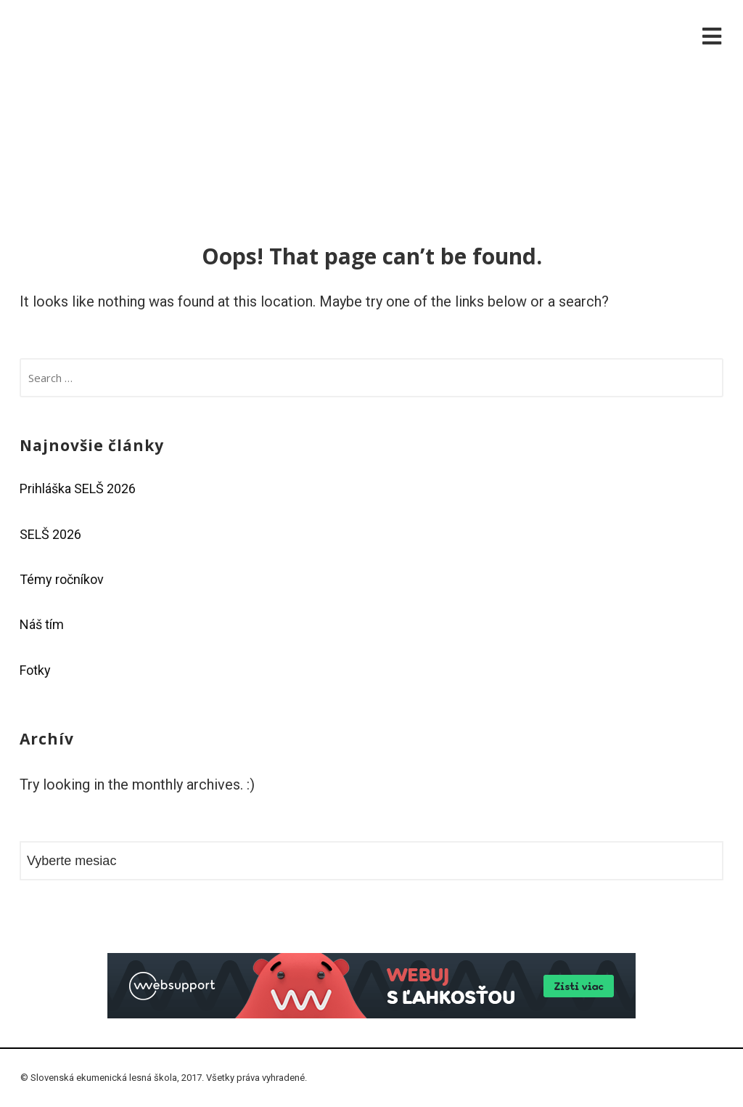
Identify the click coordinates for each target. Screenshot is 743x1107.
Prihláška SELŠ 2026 (78, 488)
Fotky (35, 670)
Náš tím (42, 624)
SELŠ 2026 (50, 534)
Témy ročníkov (62, 579)
